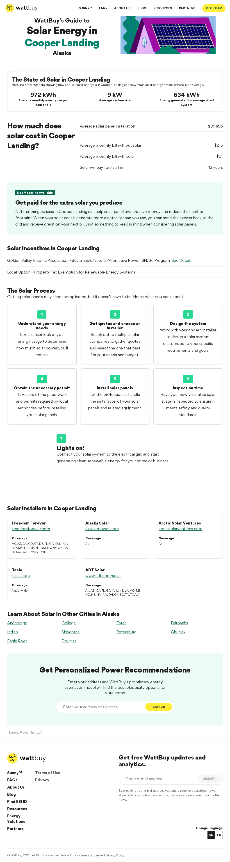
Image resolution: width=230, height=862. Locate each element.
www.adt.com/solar (103, 575)
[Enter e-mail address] (159, 779)
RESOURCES (162, 8)
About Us (16, 787)
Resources (17, 808)
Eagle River (17, 641)
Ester (121, 622)
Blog (11, 794)
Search (159, 707)
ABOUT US (122, 8)
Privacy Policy (114, 855)
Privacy (42, 780)
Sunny (14, 772)
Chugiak (178, 631)
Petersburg (126, 631)
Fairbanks (179, 622)
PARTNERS (187, 8)
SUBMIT (209, 778)
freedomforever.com (31, 528)
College (69, 622)
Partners (15, 828)
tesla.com (21, 575)
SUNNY (85, 8)
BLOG (141, 8)
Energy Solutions (16, 819)
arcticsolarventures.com (180, 528)
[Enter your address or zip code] (101, 707)
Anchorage (17, 622)
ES (219, 835)
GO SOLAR (214, 8)
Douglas (69, 641)
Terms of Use (47, 772)
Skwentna (71, 631)
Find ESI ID (17, 801)
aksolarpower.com (102, 528)
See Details (181, 260)
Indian (12, 631)
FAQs (103, 8)
